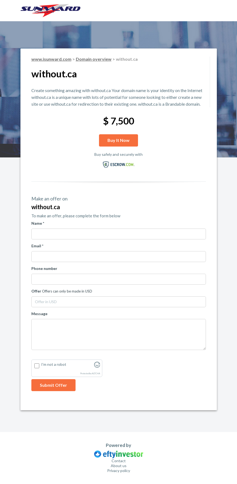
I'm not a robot (53, 364)
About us (119, 465)
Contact (119, 460)
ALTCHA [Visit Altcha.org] (96, 373)
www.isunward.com (51, 59)
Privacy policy (118, 470)
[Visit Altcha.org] (97, 366)
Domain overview (94, 59)
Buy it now (118, 140)
